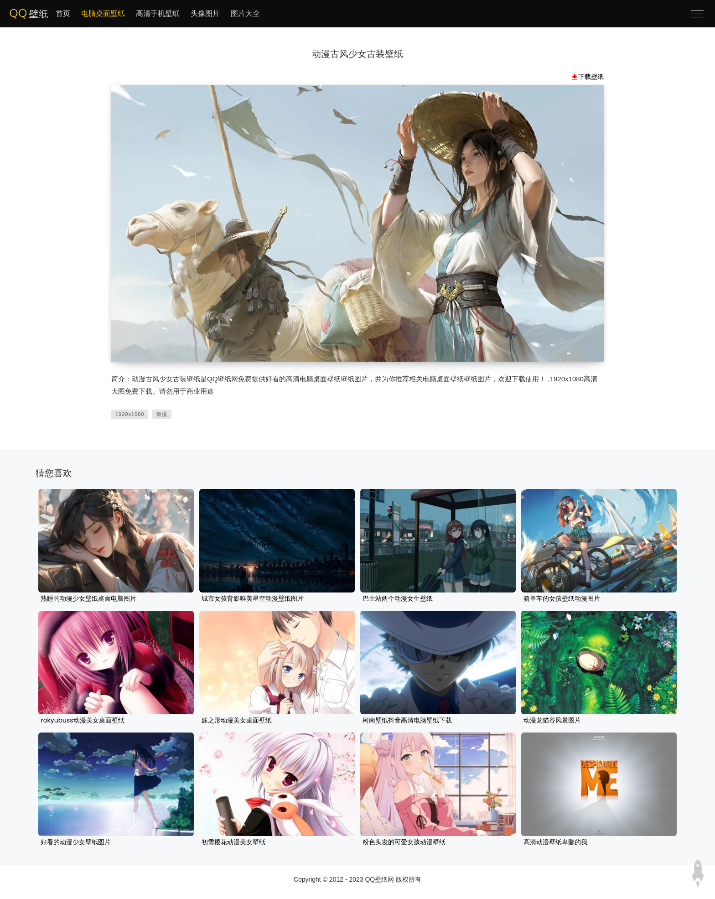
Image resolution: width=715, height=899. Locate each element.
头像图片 (205, 13)
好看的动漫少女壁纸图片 (76, 842)
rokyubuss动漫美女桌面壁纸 (82, 721)
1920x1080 (129, 414)
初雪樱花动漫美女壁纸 (233, 842)
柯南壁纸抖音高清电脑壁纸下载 (407, 721)
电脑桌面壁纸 (103, 13)
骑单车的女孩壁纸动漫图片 (561, 599)
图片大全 (245, 13)
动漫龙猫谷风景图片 (552, 721)
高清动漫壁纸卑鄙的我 (555, 842)
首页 (63, 13)
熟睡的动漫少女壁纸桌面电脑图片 (88, 599)
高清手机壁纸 (158, 13)
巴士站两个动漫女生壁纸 (398, 599)
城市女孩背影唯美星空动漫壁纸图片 (253, 599)
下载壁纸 (591, 76)
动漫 (161, 414)
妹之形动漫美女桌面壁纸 (237, 721)
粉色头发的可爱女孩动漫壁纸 (404, 842)
